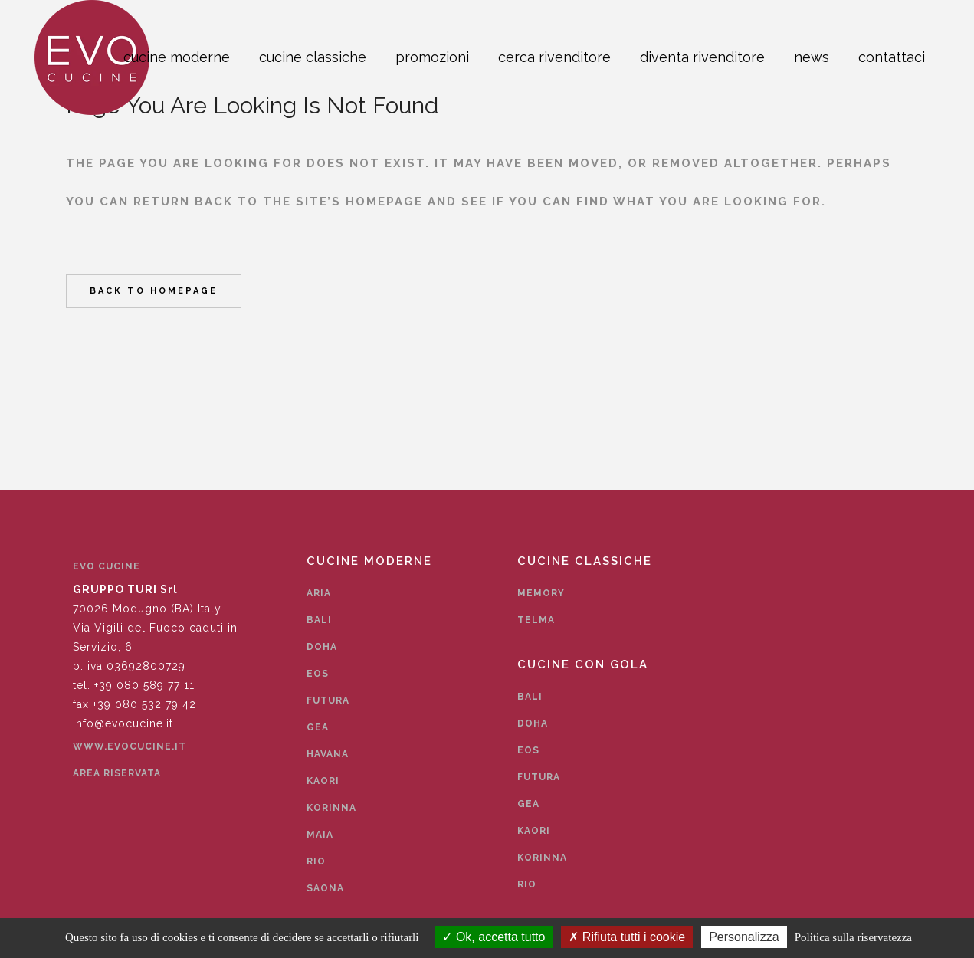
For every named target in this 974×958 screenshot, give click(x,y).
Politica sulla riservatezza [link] (853, 937)
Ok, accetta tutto (493, 936)
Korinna (331, 807)
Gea (318, 727)
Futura (328, 700)
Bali (319, 620)
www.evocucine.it (129, 746)
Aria (319, 593)
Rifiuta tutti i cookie (627, 936)
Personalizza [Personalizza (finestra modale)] (744, 936)
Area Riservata (117, 773)
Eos (318, 673)
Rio (316, 861)
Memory (541, 593)
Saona (325, 888)
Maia (320, 834)
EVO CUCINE (106, 566)
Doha (322, 646)
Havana (328, 754)
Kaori (323, 781)
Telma (536, 620)
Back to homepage (154, 291)
